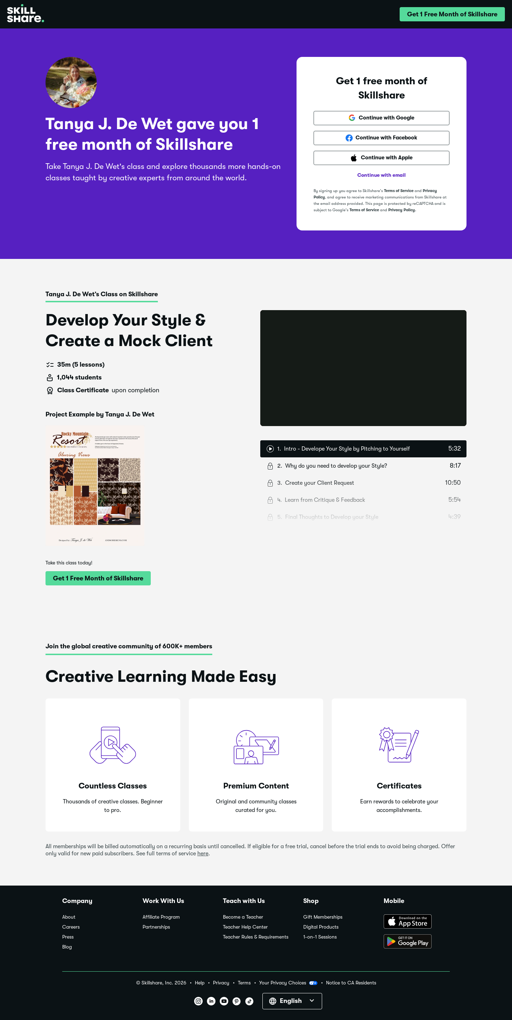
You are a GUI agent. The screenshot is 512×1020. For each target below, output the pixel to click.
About (68, 917)
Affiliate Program (161, 917)
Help (199, 983)
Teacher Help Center (245, 927)
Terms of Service (399, 190)
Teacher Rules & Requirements (255, 937)
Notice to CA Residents (351, 983)
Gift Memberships (322, 917)
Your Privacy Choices (288, 983)
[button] (452, 14)
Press (68, 937)
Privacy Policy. (402, 210)
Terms (244, 983)
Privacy (221, 983)
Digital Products (320, 927)
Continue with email (381, 175)
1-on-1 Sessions (320, 937)
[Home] (25, 14)
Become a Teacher (243, 917)
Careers (71, 927)
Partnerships (156, 927)
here (202, 853)
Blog (67, 947)
